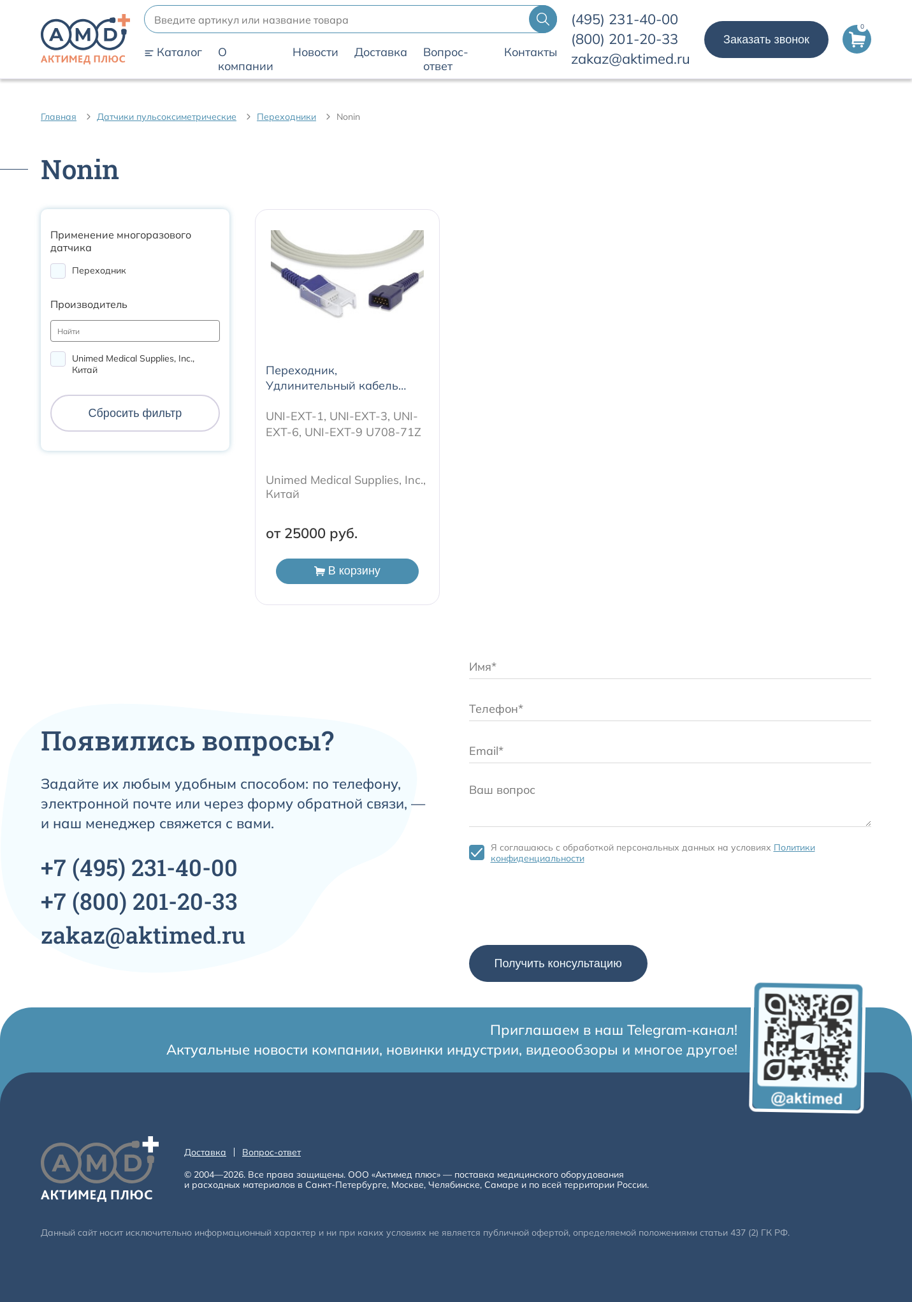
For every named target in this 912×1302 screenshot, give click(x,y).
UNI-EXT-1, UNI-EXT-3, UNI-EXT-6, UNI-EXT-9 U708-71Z (343, 424)
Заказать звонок (766, 39)
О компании (245, 59)
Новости (315, 52)
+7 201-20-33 (139, 901)
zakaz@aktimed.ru (630, 59)
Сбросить (135, 413)
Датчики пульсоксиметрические (166, 116)
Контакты (530, 52)
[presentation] (566, 907)
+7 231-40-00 (139, 867)
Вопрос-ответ (445, 59)
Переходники (286, 116)
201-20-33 (624, 39)
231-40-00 (624, 19)
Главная (58, 116)
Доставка (380, 52)
